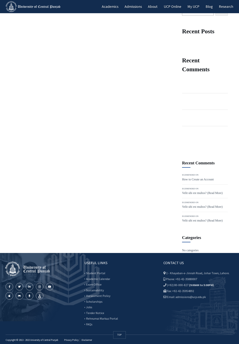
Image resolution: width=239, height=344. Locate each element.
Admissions (135, 6)
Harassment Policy (98, 296)
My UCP (194, 6)
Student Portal (95, 273)
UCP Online (174, 6)
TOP (119, 334)
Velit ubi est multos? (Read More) (202, 193)
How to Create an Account (198, 179)
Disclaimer (86, 340)
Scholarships (94, 301)
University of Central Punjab (44, 340)
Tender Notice (95, 313)
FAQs (89, 324)
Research (226, 6)
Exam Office (94, 284)
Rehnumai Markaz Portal (102, 318)
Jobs (89, 307)
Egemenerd (189, 82)
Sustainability (95, 290)
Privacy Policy (71, 340)
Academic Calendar (98, 279)
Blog (209, 6)
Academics (113, 6)
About (154, 6)
